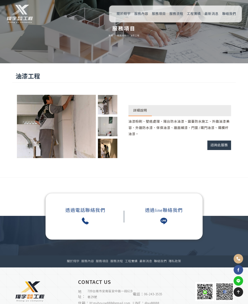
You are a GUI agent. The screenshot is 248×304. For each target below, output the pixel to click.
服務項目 (159, 14)
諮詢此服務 (219, 145)
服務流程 (176, 14)
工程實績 (194, 14)
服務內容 (141, 14)
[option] (56, 126)
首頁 (110, 37)
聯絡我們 (229, 14)
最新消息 (211, 14)
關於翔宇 (123, 14)
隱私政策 (175, 261)
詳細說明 (140, 110)
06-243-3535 (153, 294)
